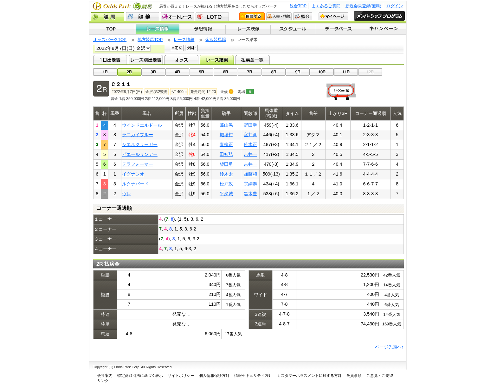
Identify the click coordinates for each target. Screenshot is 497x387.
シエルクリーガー (140, 144)
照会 (302, 16)
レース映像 (247, 29)
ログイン (394, 5)
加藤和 (250, 174)
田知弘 (226, 154)
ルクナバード (135, 183)
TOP (112, 29)
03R (153, 72)
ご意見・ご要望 (379, 375)
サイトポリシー (181, 375)
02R (129, 72)
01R (105, 72)
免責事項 (354, 375)
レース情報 (157, 29)
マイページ (333, 16)
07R (249, 72)
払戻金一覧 (252, 59)
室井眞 (250, 134)
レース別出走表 (146, 59)
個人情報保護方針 (214, 375)
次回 (191, 48)
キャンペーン (383, 29)
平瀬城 (226, 193)
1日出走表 (110, 59)
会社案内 (105, 375)
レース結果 (217, 59)
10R (322, 72)
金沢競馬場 (215, 39)
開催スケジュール (293, 29)
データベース (338, 29)
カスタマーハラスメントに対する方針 (309, 375)
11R (346, 72)
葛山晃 (226, 125)
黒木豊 (250, 193)
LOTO (212, 16)
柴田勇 (226, 164)
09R (298, 72)
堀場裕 (226, 134)
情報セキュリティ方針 (253, 375)
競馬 (107, 16)
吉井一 (250, 154)
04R (177, 72)
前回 (177, 48)
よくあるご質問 (326, 5)
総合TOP (298, 5)
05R (201, 72)
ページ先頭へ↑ (389, 347)
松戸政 (226, 183)
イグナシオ (133, 174)
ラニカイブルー (137, 134)
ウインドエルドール (142, 125)
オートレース (177, 16)
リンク (103, 381)
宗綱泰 (250, 183)
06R (225, 72)
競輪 (142, 16)
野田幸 (250, 125)
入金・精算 (279, 16)
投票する (252, 16)
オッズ (181, 59)
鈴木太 (226, 174)
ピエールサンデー (140, 154)
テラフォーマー (137, 164)
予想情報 (202, 29)
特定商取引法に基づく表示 (140, 375)
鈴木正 (250, 144)
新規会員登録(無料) (363, 5)
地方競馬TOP (150, 39)
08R (274, 72)
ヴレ (126, 193)
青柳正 (226, 144)
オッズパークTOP (109, 39)
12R (370, 72)
